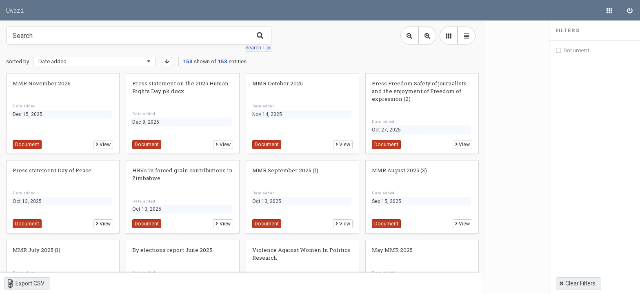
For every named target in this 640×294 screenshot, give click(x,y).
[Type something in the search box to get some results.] (138, 36)
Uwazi (15, 10)
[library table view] (458, 36)
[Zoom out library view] (401, 36)
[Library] (609, 10)
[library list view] (440, 36)
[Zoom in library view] (419, 36)
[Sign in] (630, 10)
